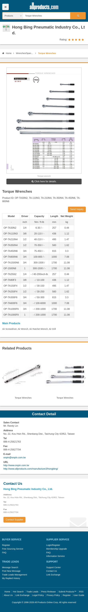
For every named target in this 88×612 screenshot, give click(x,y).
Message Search (10, 567)
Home (6, 53)
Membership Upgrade (56, 549)
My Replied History (11, 578)
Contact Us (51, 571)
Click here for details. (44, 181)
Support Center (53, 567)
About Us (8, 595)
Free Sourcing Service (12, 549)
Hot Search (18, 591)
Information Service (55, 556)
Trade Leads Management (14, 574)
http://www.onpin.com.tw (16, 465)
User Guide (78, 595)
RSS (81, 591)
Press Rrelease (48, 591)
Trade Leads (32, 591)
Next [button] (85, 377)
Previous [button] (3, 377)
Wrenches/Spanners (25, 53)
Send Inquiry (77, 209)
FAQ (4, 552)
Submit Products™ (67, 591)
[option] (23, 378)
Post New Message (11, 571)
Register (6, 545)
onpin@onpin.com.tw (14, 457)
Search (77, 15)
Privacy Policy (53, 595)
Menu (5, 7)
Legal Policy (38, 595)
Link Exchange (53, 574)
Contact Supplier (14, 519)
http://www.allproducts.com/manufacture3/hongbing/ (30, 469)
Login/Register (53, 545)
